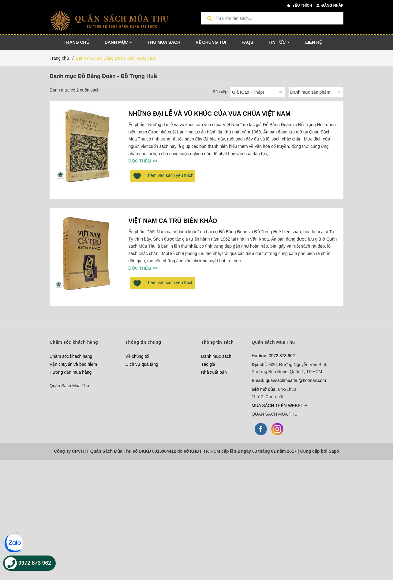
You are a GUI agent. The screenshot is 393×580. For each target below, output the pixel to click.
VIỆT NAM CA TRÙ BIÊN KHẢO (173, 220)
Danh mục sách (216, 356)
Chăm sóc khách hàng (71, 356)
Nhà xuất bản (214, 372)
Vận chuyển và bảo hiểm (73, 364)
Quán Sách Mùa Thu (69, 385)
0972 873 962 (282, 355)
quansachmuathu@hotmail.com (296, 380)
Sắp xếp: (220, 91)
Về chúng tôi (137, 356)
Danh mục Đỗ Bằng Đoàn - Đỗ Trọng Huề (115, 58)
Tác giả (208, 364)
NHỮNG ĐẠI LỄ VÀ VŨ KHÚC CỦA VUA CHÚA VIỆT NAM (209, 113)
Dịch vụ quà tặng (141, 364)
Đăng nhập (329, 5)
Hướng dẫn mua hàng (71, 372)
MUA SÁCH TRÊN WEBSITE (279, 405)
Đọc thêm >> (143, 161)
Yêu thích (299, 5)
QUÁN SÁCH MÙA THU (275, 414)
